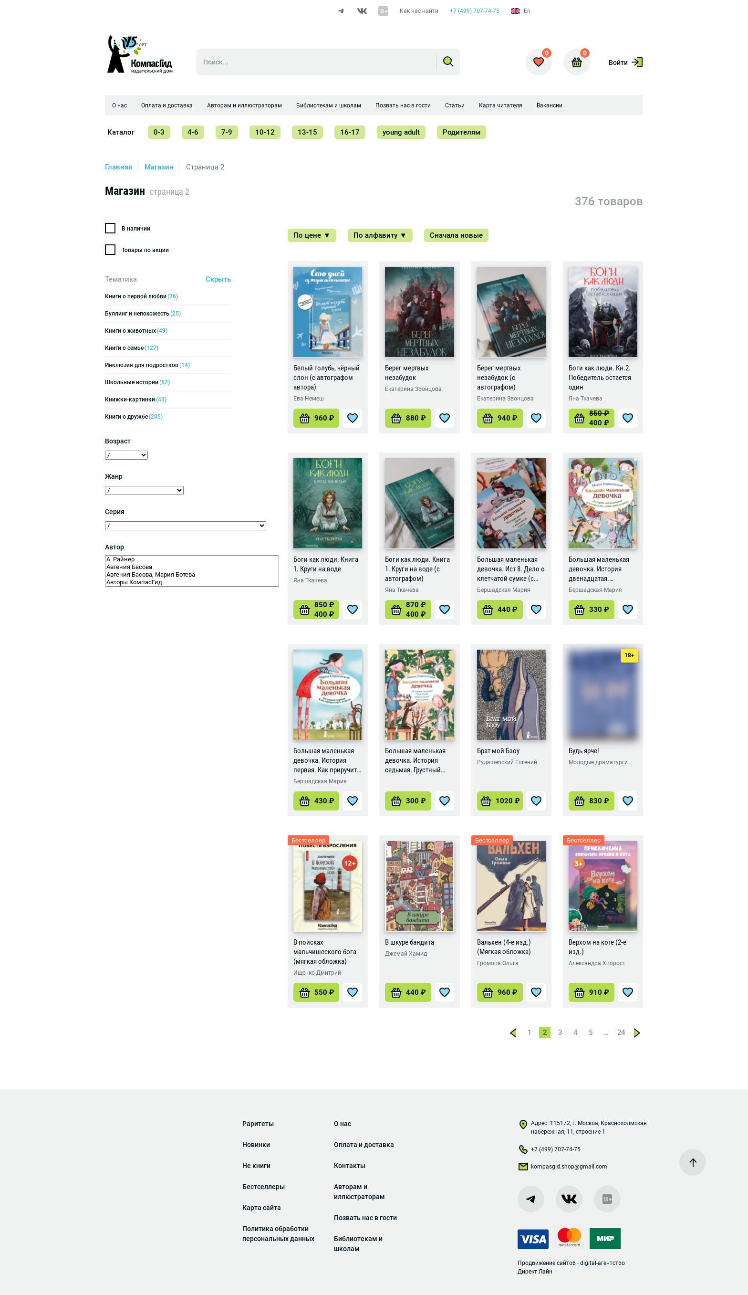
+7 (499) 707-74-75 (474, 11)
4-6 (192, 132)
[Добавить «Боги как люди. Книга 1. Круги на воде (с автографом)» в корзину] (408, 609)
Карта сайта (261, 1207)
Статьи (455, 105)
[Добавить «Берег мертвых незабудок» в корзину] (408, 418)
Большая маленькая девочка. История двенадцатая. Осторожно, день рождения (599, 569)
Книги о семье (131, 348)
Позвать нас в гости (403, 105)
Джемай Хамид (406, 953)
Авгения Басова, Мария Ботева (192, 575)
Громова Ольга (498, 963)
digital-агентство (602, 1263)
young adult (401, 132)
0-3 (159, 132)
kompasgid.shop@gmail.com (562, 1168)
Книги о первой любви (141, 296)
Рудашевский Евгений (507, 762)
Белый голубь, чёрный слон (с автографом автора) (326, 377)
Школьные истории (137, 382)
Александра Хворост (597, 963)
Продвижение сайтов (547, 1263)
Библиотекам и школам (328, 105)
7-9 (226, 132)
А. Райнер (192, 559)
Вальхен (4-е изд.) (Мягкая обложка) (504, 947)
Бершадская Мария (503, 590)
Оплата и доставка (167, 105)
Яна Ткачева (586, 398)
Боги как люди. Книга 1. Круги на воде (325, 564)
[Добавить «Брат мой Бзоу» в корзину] (500, 801)
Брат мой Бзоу (498, 751)
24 (621, 1032)
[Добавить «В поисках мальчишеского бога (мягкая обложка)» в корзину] (316, 992)
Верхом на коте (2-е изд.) (597, 947)
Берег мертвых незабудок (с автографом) (499, 377)
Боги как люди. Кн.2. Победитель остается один (600, 377)
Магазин (159, 167)
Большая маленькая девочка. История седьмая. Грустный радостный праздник (416, 761)
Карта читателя (500, 105)
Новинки (256, 1144)
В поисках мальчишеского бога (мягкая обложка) (324, 952)
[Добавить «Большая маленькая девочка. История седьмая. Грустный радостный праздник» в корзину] (408, 801)
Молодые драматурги (598, 762)
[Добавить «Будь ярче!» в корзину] (591, 801)
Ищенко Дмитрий (317, 972)
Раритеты (258, 1123)
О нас (119, 105)
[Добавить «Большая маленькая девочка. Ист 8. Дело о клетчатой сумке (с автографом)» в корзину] (500, 609)
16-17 (350, 132)
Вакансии (549, 105)
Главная (118, 167)
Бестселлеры (263, 1186)
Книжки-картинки (135, 399)
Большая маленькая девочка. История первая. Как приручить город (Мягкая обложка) (326, 761)
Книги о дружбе (134, 416)
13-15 (307, 132)
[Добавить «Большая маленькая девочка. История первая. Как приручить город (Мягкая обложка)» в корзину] (316, 801)
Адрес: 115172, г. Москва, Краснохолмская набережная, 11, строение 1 (582, 1127)
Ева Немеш (308, 398)
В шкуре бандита (409, 942)
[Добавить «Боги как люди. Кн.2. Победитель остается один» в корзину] (591, 418)
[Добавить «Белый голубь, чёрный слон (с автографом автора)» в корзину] (316, 418)
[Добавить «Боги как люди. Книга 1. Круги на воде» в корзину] (316, 609)
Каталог (121, 132)
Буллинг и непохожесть (143, 313)
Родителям (461, 132)
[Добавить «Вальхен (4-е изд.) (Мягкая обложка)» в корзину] (500, 992)
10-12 (265, 132)
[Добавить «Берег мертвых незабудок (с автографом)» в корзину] (500, 418)
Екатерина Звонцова (413, 389)
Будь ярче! (584, 751)
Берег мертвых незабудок (407, 373)
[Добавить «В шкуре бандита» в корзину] (408, 992)
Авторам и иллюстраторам (244, 105)
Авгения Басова (192, 567)
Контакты (349, 1165)
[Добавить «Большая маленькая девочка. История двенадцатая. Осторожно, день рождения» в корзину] (591, 609)
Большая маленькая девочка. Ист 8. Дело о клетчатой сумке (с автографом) (511, 569)
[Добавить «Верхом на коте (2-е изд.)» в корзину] (591, 992)
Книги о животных (136, 330)
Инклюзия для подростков (147, 365)
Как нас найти (419, 11)
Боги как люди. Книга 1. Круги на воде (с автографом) (417, 569)
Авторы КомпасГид (192, 582)
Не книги (256, 1165)
